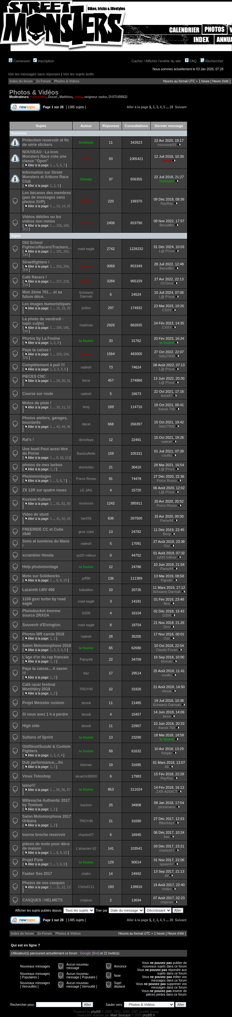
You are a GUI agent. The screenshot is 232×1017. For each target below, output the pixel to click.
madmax (86, 325)
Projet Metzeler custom (43, 703)
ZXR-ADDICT (166, 791)
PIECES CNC (34, 376)
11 (63, 407)
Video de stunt (35, 514)
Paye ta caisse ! (36, 350)
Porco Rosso (86, 479)
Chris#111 (86, 887)
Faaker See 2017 (37, 873)
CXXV (166, 310)
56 (63, 790)
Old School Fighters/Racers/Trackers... (46, 244)
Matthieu (65, 97)
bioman (166, 661)
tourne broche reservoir (43, 834)
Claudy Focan (167, 650)
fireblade (86, 142)
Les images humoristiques (46, 304)
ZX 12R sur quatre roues (44, 490)
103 (59, 354)
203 (59, 266)
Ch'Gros (166, 283)
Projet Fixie (32, 860)
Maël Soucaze (120, 1015)
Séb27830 (167, 356)
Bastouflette (86, 453)
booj (86, 407)
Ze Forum (43, 81)
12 (68, 407)
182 (66, 251)
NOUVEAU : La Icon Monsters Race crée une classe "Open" (44, 156)
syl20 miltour (86, 555)
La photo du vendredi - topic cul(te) (42, 321)
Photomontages (36, 476)
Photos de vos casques (43, 883)
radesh (86, 367)
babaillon (86, 590)
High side (31, 726)
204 (66, 266)
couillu (167, 455)
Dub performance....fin (42, 762)
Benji (166, 534)
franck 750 (166, 409)
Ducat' (53, 97)
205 (25, 270)
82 (63, 503)
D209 (86, 613)
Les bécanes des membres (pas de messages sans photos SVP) (46, 197)
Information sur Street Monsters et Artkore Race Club (45, 177)
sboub (166, 691)
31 (68, 381)
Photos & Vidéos (66, 81)
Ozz (166, 546)
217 (59, 281)
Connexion (19, 61)
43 (58, 427)
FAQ (191, 61)
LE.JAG (86, 490)
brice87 (166, 396)
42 (63, 518)
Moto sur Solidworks (41, 576)
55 (58, 790)
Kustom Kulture (36, 499)
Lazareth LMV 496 (38, 590)
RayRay (167, 203)
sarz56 (86, 518)
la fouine (86, 341)
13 (58, 206)
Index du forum (21, 81)
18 (58, 308)
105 (25, 358)
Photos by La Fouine (41, 338)
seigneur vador (95, 97)
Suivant (180, 107)
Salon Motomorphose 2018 (46, 645)
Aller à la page (138, 107)
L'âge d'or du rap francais (45, 657)
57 (68, 790)
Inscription (43, 61)
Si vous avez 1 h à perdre (45, 714)
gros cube (86, 532)
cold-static (38, 97)
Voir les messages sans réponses (34, 74)
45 (68, 427)
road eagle (86, 249)
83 (68, 503)
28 (171, 107)
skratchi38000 (86, 776)
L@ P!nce (166, 251)
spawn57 (167, 864)
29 (58, 381)
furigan (166, 753)
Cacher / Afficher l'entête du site (156, 61)
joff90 (86, 578)
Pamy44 (166, 520)
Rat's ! (28, 439)
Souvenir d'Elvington (41, 625)
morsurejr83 (166, 145)
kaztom (86, 805)
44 (63, 427)
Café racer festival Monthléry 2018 (38, 686)
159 (59, 225)
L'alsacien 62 (86, 848)
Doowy (86, 179)
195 (66, 328)
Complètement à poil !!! (43, 365)
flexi (166, 603)
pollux (86, 308)
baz (86, 673)
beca (86, 380)
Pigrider (167, 580)
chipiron (86, 900)
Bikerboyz (166, 823)
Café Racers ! (34, 277)
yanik (78, 97)
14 (63, 206)
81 (58, 503)
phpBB (96, 1011)
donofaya (86, 440)
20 (68, 308)
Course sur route (37, 393)
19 (63, 308)
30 (63, 381)
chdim (86, 874)
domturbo (86, 467)
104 (66, 354)
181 (59, 251)
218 (66, 281)
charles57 (86, 835)
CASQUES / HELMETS (42, 900)
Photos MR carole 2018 (43, 634)
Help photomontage (40, 567)
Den (166, 627)
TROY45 (86, 689)
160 (66, 225)
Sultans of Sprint (37, 737)
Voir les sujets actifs (78, 74)
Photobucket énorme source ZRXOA (41, 613)
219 (25, 285)
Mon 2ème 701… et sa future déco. (42, 294)
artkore (86, 201)
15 (68, 206)
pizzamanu (166, 807)
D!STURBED (118, 97)
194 (59, 328)
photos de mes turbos (42, 465)
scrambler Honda (38, 555)
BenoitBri (167, 225)
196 (25, 331)
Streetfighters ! (35, 262)
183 (25, 255)
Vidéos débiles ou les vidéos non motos (41, 219)
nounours (86, 503)
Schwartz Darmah (86, 294)
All (167, 767)
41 (58, 518)
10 (58, 407)
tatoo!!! (28, 785)
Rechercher (211, 61)
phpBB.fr (149, 1015)
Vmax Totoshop (36, 776)
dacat (86, 424)
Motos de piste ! (36, 403)
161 (25, 229)
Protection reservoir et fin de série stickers (45, 142)
